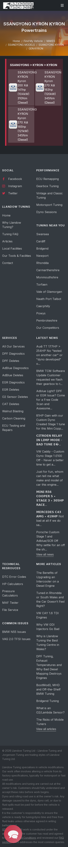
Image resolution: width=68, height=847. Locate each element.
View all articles (46, 729)
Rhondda (42, 263)
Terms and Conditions (23, 837)
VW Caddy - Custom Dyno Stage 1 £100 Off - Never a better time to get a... (50, 458)
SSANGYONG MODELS (21, 44)
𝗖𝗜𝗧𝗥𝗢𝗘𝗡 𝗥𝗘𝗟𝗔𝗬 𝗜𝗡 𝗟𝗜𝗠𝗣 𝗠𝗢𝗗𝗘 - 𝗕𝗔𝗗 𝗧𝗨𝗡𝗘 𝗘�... (49, 440)
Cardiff (40, 241)
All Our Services (13, 346)
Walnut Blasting (12, 411)
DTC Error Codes (14, 577)
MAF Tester (10, 602)
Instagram (12, 186)
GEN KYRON (36, 48)
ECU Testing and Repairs (13, 428)
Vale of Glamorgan (49, 291)
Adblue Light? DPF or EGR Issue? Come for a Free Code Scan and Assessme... (50, 399)
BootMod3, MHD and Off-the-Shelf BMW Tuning (48, 689)
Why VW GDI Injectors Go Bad (47, 627)
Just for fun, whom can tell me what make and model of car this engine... (49, 478)
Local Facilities (12, 248)
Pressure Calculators (10, 593)
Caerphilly (43, 306)
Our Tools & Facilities (16, 256)
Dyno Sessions (46, 212)
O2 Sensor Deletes (15, 397)
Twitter (10, 193)
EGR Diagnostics (13, 382)
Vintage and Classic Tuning (49, 195)
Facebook (12, 179)
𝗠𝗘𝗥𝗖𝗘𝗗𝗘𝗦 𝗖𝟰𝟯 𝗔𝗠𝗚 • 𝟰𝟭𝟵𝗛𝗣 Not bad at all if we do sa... (50, 518)
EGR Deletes (10, 389)
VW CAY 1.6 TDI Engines (47, 615)
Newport (42, 256)
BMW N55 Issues (14, 632)
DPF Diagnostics (13, 353)
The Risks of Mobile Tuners (50, 722)
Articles (7, 241)
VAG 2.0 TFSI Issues (16, 639)
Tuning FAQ (10, 234)
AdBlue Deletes (12, 375)
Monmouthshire (47, 277)
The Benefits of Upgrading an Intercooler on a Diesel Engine (47, 579)
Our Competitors (47, 327)
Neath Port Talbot (48, 299)
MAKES (51, 40)
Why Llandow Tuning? (11, 225)
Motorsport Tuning (49, 205)
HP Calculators (12, 584)
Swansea (42, 234)
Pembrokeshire (46, 320)
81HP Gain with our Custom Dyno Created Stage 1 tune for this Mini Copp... (50, 422)
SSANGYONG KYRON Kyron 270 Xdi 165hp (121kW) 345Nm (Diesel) (21, 124)
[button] (13, 834)
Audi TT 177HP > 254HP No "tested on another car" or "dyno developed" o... (49, 355)
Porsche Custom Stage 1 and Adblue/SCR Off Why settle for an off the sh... (50, 540)
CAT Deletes (10, 404)
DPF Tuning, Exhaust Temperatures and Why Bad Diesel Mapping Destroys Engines (49, 667)
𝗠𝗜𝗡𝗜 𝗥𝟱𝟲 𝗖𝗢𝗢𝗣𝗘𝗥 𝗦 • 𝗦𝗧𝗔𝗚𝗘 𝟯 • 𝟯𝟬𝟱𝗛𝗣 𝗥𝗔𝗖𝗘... (50, 498)
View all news (45, 554)
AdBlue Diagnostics (15, 368)
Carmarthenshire (47, 270)
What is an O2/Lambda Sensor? (50, 710)
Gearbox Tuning (47, 186)
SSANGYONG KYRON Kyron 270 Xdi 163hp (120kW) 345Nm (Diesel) (48, 87)
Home (16, 40)
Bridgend (42, 248)
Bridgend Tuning (47, 701)
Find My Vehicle (33, 40)
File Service (10, 610)
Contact (7, 263)
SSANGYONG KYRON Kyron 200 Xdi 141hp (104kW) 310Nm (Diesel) (21, 87)
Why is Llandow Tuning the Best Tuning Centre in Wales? (47, 642)
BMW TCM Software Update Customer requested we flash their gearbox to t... (50, 377)
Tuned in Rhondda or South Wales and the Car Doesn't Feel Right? (50, 599)
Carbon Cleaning (13, 418)
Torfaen (41, 284)
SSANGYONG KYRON (51, 44)
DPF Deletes (10, 361)
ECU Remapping (47, 179)
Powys (41, 313)
